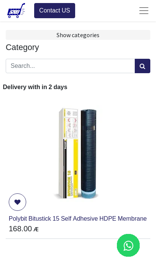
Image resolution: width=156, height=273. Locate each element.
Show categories (78, 35)
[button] (17, 202)
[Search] (142, 66)
